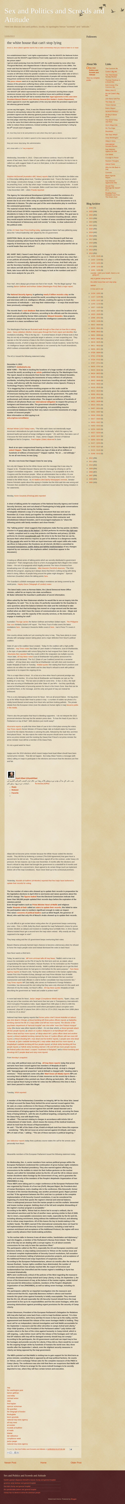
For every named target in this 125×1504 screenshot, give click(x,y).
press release (16, 81)
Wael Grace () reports (57, 1074)
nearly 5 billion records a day (55, 294)
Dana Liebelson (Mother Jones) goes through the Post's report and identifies (43, 332)
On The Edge (110, 128)
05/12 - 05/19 (96, 391)
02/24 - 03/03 (96, 429)
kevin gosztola (12, 1417)
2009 (91, 468)
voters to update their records (48, 907)
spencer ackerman (14, 1406)
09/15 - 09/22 (96, 328)
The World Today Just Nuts (111, 121)
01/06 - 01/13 (96, 453)
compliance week (14, 1438)
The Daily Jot (110, 102)
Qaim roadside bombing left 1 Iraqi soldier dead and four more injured (45, 1041)
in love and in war (97, 289)
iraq (8, 1388)
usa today (11, 1396)
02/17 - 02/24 (96, 433)
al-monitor (11, 1425)
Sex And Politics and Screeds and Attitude (94, 71)
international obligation (46, 402)
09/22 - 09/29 (96, 325)
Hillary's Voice (110, 141)
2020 (91, 229)
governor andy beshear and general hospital (20, 1483)
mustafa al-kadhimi (14, 1428)
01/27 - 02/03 (96, 443)
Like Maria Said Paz (112, 99)
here (46, 576)
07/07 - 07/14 (96, 363)
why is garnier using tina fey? (101, 278)
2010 (91, 465)
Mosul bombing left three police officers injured (47, 1020)
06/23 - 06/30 (96, 370)
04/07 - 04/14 (96, 408)
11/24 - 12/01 (96, 293)
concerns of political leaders (29, 913)
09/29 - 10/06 (96, 321)
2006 (91, 479)
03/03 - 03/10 (96, 426)
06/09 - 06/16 (96, 377)
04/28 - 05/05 (96, 398)
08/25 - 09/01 (96, 339)
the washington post (15, 1390)
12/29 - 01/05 (96, 256)
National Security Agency (21, 294)
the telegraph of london (16, 1412)
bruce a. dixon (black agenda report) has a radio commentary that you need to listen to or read (42, 48)
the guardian (12, 1409)
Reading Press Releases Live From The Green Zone (112, 195)
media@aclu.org (23, 367)
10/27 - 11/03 (96, 307)
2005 (91, 482)
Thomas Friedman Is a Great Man (112, 81)
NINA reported (20, 1092)
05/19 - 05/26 (96, 387)
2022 (91, 222)
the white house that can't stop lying (103, 282)
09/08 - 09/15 (96, 332)
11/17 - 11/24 (96, 297)
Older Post (76, 1462)
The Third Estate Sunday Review (111, 76)
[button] (14, 787)
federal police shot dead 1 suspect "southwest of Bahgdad (33, 1050)
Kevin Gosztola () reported (29, 496)
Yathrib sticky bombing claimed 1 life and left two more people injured (48, 1047)
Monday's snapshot (19, 1058)
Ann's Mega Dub (111, 125)
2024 (91, 215)
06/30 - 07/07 (96, 366)
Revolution (109, 131)
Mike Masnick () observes (51, 568)
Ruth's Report (110, 108)
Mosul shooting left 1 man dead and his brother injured (36, 1039)
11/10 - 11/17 (96, 300)
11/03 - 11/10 (96, 304)
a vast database (28, 311)
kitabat (9, 1433)
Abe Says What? (111, 135)
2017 (91, 239)
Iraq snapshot (28, 148)
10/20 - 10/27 (96, 311)
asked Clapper (15, 450)
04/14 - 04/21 (96, 405)
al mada (10, 1430)
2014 (91, 250)
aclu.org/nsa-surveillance (18, 418)
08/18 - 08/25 (96, 342)
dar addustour (12, 1436)
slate (9, 1401)
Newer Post (10, 1462)
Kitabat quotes (42, 665)
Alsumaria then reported (17, 654)
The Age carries (22, 622)
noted (25, 657)
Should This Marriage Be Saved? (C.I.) (112, 188)
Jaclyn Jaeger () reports (46, 999)
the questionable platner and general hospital (20, 1489)
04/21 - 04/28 (96, 401)
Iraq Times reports (14, 729)
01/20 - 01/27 (96, 447)
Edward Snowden (55, 316)
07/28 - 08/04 (96, 352)
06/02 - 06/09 (96, 380)
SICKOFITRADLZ (111, 111)
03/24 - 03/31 (96, 415)
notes (22, 649)
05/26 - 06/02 (96, 384)
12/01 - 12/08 (96, 270)
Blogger (74, 1499)
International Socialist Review (111, 145)
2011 (91, 461)
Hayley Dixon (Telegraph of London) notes (34, 584)
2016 (91, 243)
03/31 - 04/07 (96, 412)
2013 (91, 253)
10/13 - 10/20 (96, 314)
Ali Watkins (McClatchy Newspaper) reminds (49, 480)
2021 (91, 225)
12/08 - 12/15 (96, 267)
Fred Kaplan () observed (42, 439)
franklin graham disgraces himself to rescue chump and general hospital (30, 1480)
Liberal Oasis (110, 164)
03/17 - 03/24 (96, 419)
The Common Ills (111, 68)
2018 (91, 236)
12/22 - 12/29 (96, 260)
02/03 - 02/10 (96, 440)
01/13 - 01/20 (96, 450)
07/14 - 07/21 (96, 360)
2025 (91, 211)
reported (37, 190)
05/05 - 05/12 (96, 394)
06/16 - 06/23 (96, 373)
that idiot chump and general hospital (17, 1486)
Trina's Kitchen (110, 105)
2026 (91, 208)
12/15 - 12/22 (96, 263)
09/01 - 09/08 (96, 335)
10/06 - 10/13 (96, 318)
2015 (91, 246)
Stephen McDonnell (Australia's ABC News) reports (27, 176)
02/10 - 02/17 (96, 436)
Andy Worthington (111, 138)
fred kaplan (11, 1404)
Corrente (108, 172)
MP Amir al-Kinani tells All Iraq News (40, 958)
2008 (91, 472)
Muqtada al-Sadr (20, 907)
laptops (93, 285)
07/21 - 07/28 (96, 356)
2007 (91, 475)
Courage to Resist (111, 158)
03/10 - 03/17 (96, 422)
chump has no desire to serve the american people (22, 1493)
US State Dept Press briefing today (26, 230)
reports (51, 1063)
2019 (91, 232)
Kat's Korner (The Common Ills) (111, 86)
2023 (91, 218)
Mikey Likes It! (110, 90)
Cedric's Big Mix (111, 72)
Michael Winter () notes (20, 429)
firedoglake (11, 1414)
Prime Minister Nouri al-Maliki (44, 905)
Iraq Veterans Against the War (111, 150)
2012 (91, 458)
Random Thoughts (112, 161)
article (39, 372)
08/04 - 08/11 (96, 349)
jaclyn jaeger (12, 1441)
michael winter (13, 1398)
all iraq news (12, 1422)
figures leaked (30, 897)
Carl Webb (109, 154)
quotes (52, 988)
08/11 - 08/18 (96, 346)
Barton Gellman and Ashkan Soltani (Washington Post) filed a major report (43, 286)
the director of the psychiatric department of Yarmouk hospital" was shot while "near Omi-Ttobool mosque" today (42, 1025)
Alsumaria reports (14, 726)
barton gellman (13, 1393)
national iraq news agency (17, 1420)
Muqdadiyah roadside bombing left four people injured (28, 1044)
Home (43, 1462)
